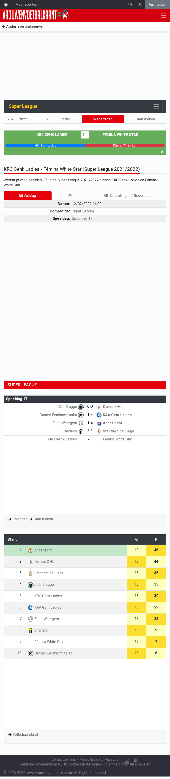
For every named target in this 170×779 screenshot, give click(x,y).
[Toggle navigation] (156, 106)
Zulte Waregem (68, 423)
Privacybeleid (90, 759)
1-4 (90, 415)
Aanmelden (158, 4)
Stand (65, 119)
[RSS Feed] (135, 760)
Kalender (20, 519)
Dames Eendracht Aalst (62, 415)
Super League (83, 211)
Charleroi (73, 431)
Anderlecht (109, 423)
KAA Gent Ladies (114, 415)
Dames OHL (109, 406)
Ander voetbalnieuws (22, 26)
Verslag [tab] (27, 195)
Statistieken (145, 119)
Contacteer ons (64, 759)
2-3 (90, 431)
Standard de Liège (115, 431)
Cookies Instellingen (82, 764)
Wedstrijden (102, 119)
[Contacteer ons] (126, 760)
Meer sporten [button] (26, 4)
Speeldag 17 (82, 218)
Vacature (112, 759)
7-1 (85, 135)
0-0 (90, 406)
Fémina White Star (117, 135)
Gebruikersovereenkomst (40, 764)
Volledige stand (25, 734)
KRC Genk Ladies (55, 135)
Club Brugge (71, 406)
